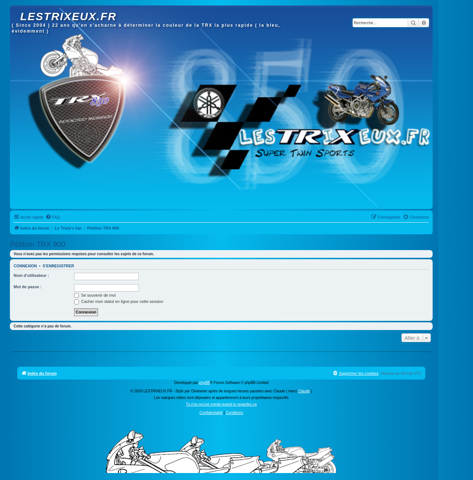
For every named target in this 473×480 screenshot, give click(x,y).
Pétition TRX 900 (37, 244)
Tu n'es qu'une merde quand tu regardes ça (221, 404)
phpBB (204, 383)
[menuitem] (53, 217)
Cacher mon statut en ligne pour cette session (118, 301)
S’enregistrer (58, 266)
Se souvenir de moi (95, 295)
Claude (304, 391)
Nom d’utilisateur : (31, 275)
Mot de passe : (27, 287)
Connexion (25, 266)
